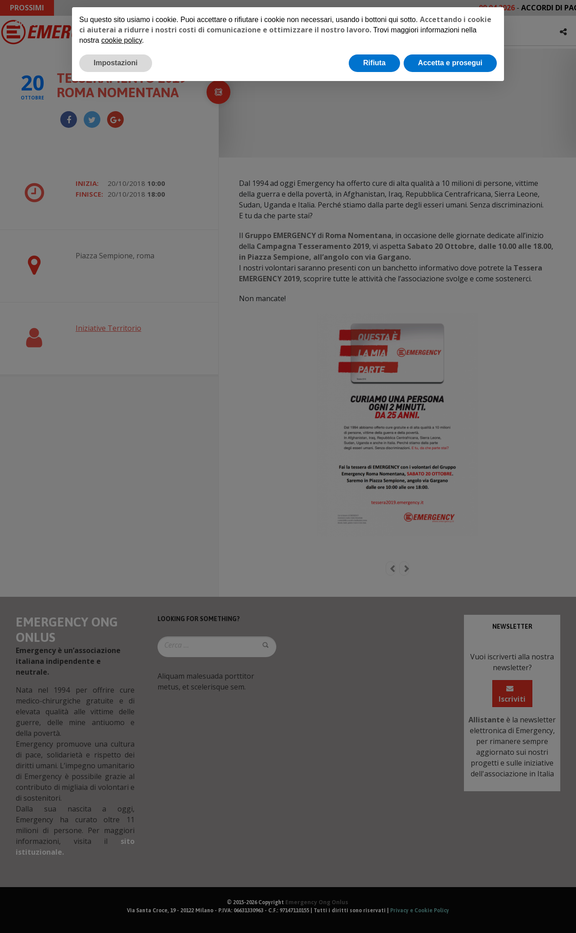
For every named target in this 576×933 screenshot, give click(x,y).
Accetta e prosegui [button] (450, 63)
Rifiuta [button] (374, 63)
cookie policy (121, 40)
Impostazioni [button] (116, 63)
